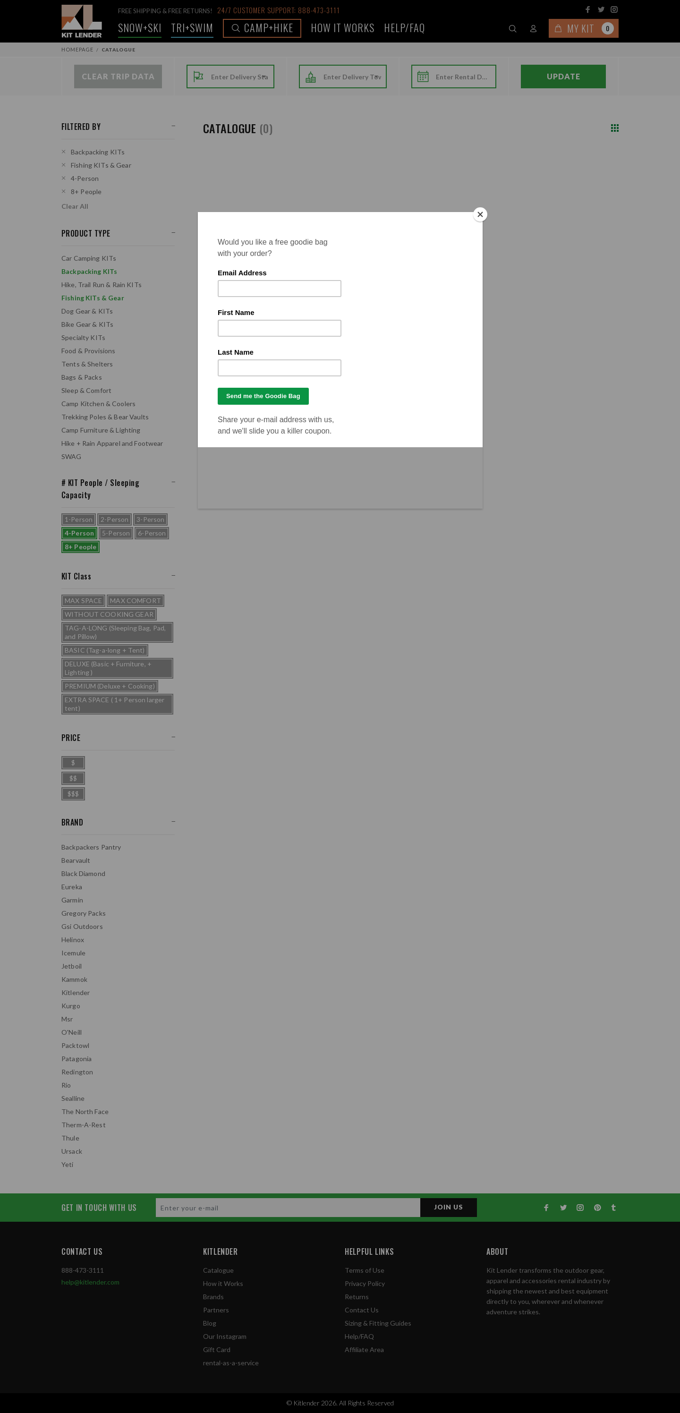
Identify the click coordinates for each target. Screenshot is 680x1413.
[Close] (480, 214)
